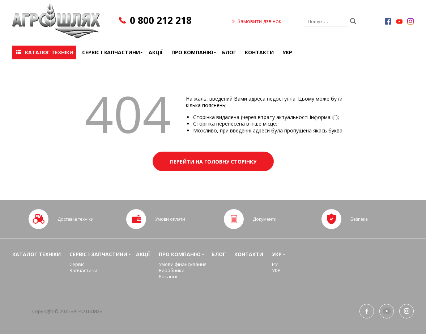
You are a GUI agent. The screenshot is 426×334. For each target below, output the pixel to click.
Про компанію (192, 52)
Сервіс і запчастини (111, 52)
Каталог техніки (49, 52)
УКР (287, 52)
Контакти (259, 52)
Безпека (359, 219)
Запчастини (83, 270)
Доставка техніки (75, 219)
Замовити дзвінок (259, 21)
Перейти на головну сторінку (213, 161)
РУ (275, 264)
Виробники (171, 270)
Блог (229, 52)
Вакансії (168, 276)
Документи (265, 219)
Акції (156, 52)
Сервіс (76, 264)
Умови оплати (170, 219)
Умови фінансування (182, 264)
